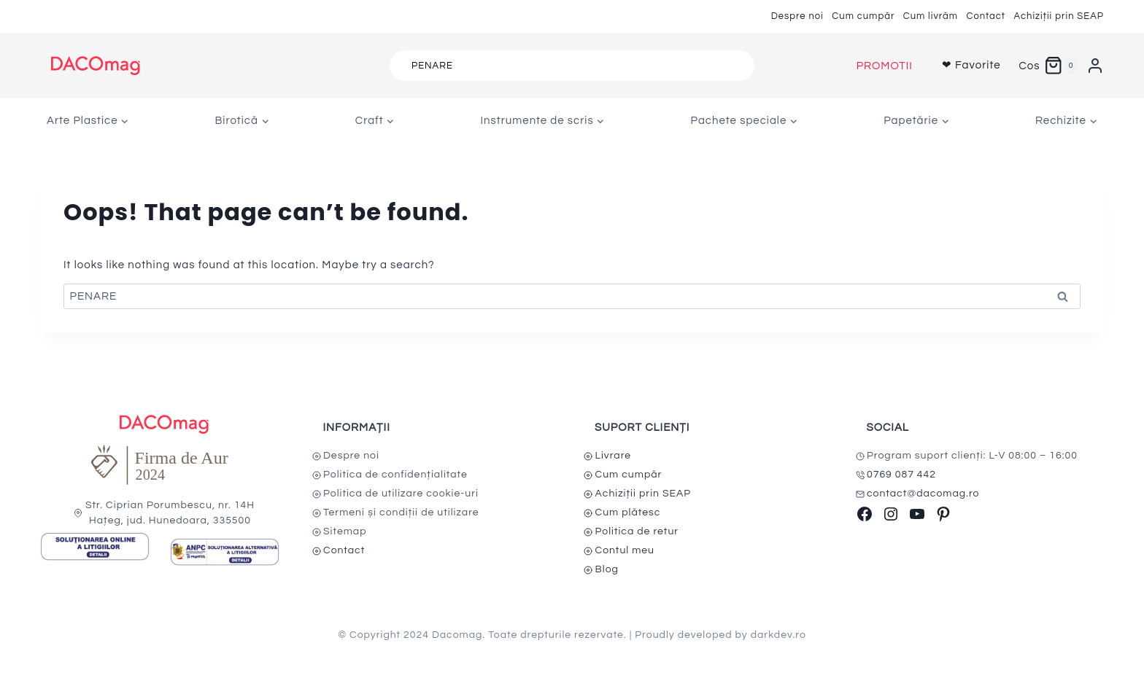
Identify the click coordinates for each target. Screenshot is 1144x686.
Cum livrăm (930, 16)
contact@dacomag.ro (923, 493)
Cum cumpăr (863, 16)
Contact (985, 16)
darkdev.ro (778, 635)
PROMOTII (885, 66)
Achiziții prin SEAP (1058, 16)
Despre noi (797, 16)
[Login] (1095, 65)
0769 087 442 (901, 474)
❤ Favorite (971, 65)
